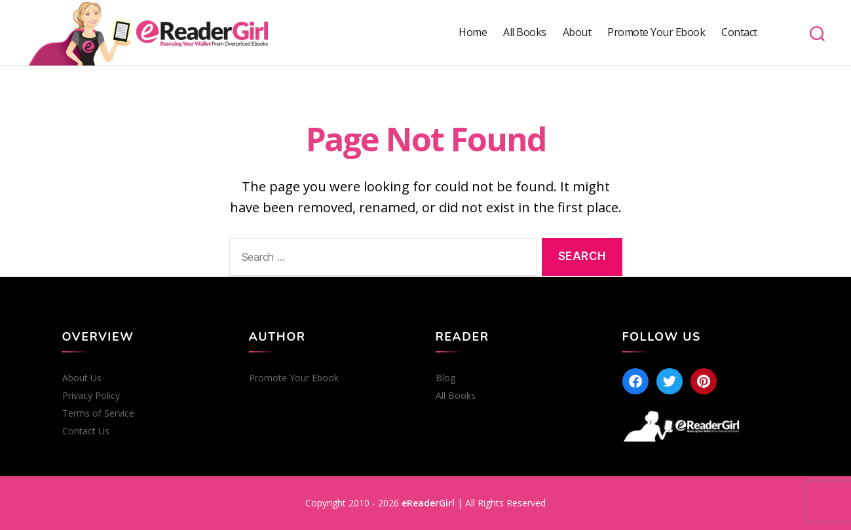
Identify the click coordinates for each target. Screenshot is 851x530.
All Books (524, 32)
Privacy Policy (91, 395)
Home (473, 32)
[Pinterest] (703, 381)
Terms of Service (98, 413)
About (577, 32)
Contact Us (85, 431)
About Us (82, 378)
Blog (445, 378)
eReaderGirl (428, 503)
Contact (739, 32)
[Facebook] (635, 381)
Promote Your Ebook (656, 32)
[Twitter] (669, 381)
